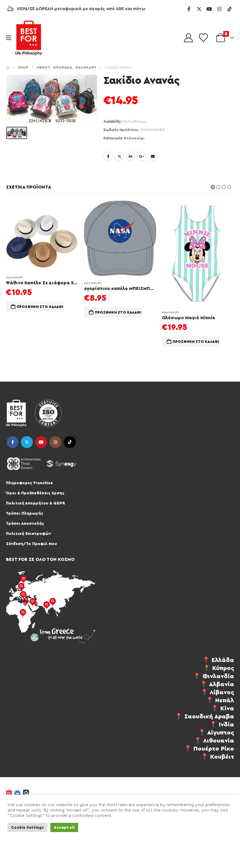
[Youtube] (209, 9)
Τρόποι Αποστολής (25, 523)
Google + (141, 156)
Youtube (41, 442)
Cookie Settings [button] (27, 827)
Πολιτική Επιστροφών (28, 534)
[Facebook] (189, 9)
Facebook (108, 156)
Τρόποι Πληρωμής (24, 513)
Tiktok (70, 442)
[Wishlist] (203, 37)
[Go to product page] (42, 235)
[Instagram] (219, 9)
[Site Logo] (28, 37)
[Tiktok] (229, 9)
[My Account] (188, 37)
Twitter (119, 156)
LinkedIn (130, 156)
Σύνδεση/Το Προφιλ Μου (31, 544)
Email (152, 156)
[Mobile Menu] (10, 38)
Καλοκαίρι (134, 138)
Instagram (55, 442)
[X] (199, 9)
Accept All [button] (64, 827)
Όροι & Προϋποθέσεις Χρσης (35, 493)
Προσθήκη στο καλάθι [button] (40, 306)
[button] (213, 187)
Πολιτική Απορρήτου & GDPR (35, 503)
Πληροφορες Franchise (29, 483)
